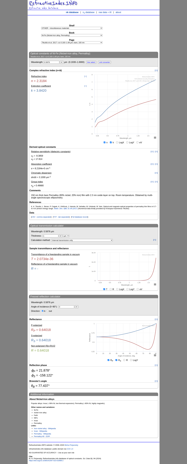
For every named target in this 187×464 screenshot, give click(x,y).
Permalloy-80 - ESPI (42, 436)
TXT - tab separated (61, 217)
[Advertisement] (137, 33)
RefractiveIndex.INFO (53, 3)
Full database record (80, 217)
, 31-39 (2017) (66, 208)
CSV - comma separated (41, 217)
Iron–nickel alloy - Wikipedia (45, 428)
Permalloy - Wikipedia (42, 434)
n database (89, 12)
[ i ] (156, 70)
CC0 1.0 (70, 449)
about (118, 12)
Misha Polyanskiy (71, 445)
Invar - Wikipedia (40, 431)
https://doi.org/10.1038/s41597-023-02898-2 (46, 461)
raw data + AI (105, 12)
